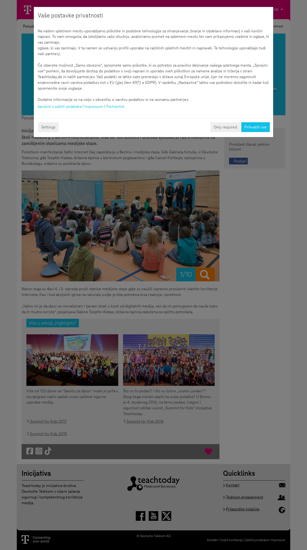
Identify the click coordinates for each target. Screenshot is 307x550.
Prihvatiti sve (255, 127)
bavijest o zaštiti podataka (60, 106)
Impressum (93, 106)
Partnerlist (115, 106)
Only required (225, 127)
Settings (48, 127)
